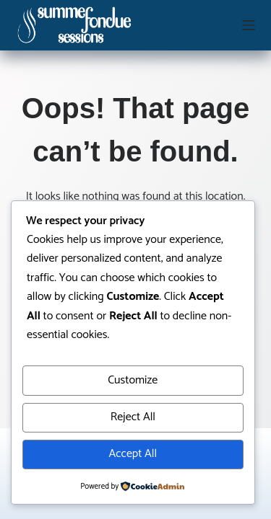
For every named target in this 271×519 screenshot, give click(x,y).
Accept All (132, 453)
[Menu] (248, 25)
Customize (133, 380)
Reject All (133, 417)
